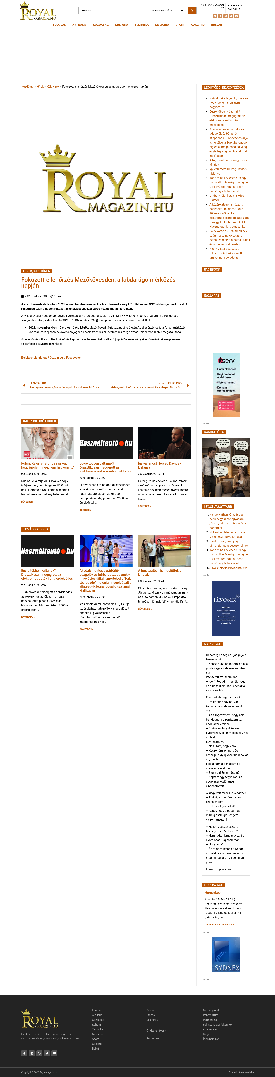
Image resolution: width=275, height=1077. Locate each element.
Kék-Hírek (53, 86)
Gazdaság (101, 25)
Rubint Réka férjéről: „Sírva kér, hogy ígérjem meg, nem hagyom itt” (47, 465)
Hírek (40, 86)
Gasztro (198, 25)
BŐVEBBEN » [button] (27, 502)
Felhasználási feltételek (217, 1024)
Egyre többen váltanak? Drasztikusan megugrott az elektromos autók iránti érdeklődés (105, 467)
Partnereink (210, 1019)
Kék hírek (152, 1019)
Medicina (162, 25)
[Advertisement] (137, 57)
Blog (206, 1034)
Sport (180, 25)
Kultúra (121, 25)
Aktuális (79, 25)
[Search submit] (192, 10)
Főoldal (59, 25)
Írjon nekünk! (211, 1039)
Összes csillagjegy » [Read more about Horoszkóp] (219, 924)
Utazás (150, 1015)
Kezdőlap (27, 86)
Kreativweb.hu (246, 1072)
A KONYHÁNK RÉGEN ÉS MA (228, 567)
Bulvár (216, 25)
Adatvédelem (211, 1029)
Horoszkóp (213, 893)
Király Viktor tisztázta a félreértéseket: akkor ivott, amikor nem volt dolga (226, 253)
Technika (142, 25)
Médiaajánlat (211, 1010)
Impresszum (210, 1015)
